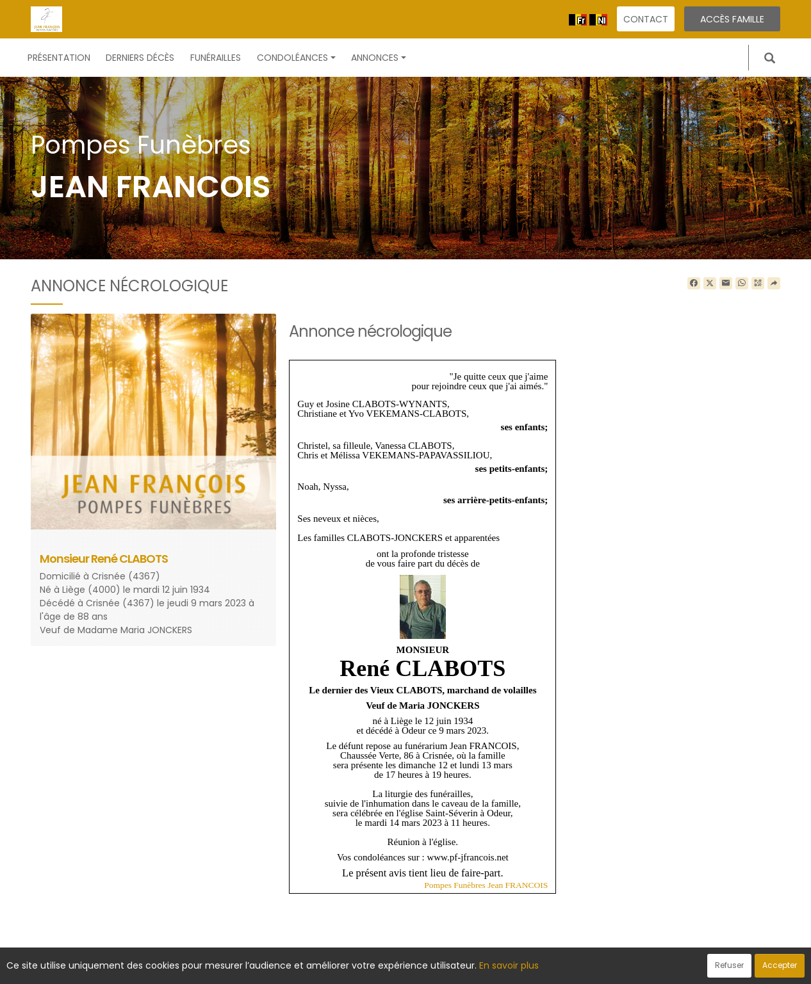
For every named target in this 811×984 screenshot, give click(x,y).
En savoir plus (509, 965)
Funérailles (215, 57)
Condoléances (296, 57)
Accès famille (732, 19)
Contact (645, 19)
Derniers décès (140, 57)
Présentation (59, 57)
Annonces (378, 57)
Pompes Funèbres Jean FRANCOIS (486, 885)
